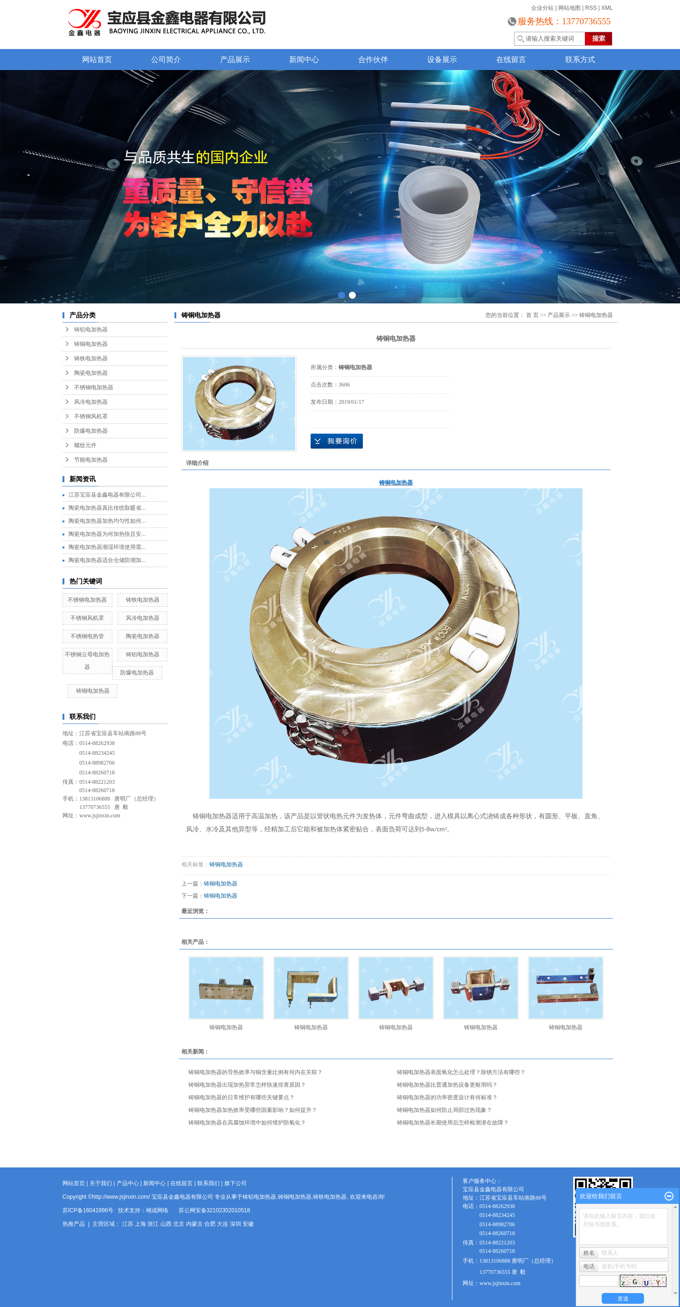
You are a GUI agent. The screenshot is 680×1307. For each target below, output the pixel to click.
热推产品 (73, 1224)
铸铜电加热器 (91, 344)
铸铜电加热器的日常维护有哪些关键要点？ (241, 1097)
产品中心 (128, 1183)
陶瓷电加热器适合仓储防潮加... (107, 560)
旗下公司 (235, 1183)
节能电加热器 (91, 460)
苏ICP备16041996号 (87, 1210)
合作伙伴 (373, 59)
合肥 (209, 1224)
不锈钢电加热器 (93, 387)
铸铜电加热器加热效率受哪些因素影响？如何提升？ (252, 1110)
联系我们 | (210, 1183)
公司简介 (166, 59)
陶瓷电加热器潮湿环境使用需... (107, 547)
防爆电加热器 (91, 431)
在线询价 (337, 441)
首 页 (532, 315)
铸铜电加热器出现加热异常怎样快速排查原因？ (247, 1085)
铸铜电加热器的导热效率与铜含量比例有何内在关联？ (255, 1072)
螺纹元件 (85, 445)
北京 (178, 1224)
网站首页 (97, 59)
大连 (222, 1224)
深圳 (235, 1224)
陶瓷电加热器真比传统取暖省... (107, 508)
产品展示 (235, 59)
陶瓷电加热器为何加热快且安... (107, 534)
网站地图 (569, 8)
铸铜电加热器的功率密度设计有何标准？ (447, 1097)
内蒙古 (194, 1224)
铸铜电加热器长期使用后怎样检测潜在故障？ (453, 1122)
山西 (166, 1224)
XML (607, 8)
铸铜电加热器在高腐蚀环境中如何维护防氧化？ (247, 1122)
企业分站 (542, 8)
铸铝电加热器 (91, 329)
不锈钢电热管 (87, 636)
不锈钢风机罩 (91, 416)
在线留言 (511, 59)
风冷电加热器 (91, 402)
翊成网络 (157, 1210)
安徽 (248, 1224)
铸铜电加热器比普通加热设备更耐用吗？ (447, 1085)
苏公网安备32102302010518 (214, 1210)
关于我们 (101, 1183)
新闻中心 (304, 59)
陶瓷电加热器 (91, 373)
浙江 (153, 1224)
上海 (140, 1224)
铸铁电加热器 (91, 358)
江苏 (127, 1224)
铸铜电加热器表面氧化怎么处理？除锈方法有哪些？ (461, 1072)
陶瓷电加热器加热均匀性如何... (107, 521)
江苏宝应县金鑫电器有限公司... (107, 495)
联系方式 (580, 59)
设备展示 (442, 59)
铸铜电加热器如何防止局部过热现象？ (444, 1110)
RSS (591, 8)
